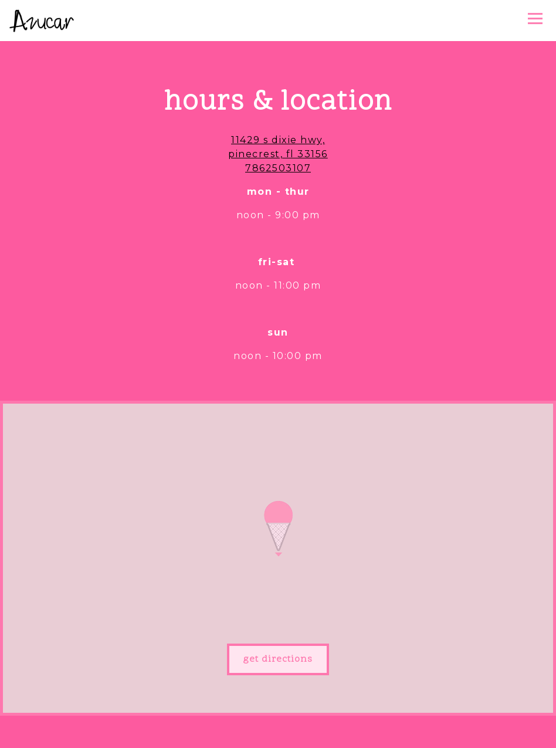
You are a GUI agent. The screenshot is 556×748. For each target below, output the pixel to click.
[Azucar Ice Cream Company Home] (41, 20)
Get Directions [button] (278, 659)
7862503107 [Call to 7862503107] (278, 168)
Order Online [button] (278, 732)
